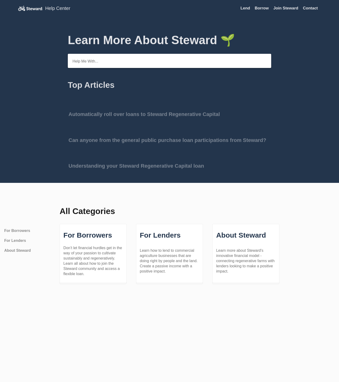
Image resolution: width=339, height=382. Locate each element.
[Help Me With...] (169, 61)
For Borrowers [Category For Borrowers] (17, 231)
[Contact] (321, 8)
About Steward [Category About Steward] (17, 250)
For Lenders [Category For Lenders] (15, 241)
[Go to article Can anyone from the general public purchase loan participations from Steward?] (169, 136)
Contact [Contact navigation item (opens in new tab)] (310, 8)
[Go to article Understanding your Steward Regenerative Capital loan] (169, 162)
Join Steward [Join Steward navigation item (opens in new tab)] (286, 8)
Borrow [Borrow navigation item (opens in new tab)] (262, 8)
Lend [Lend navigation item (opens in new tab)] (246, 8)
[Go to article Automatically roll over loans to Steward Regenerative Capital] (169, 110)
